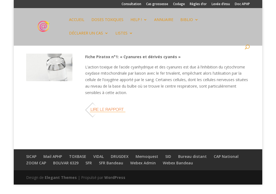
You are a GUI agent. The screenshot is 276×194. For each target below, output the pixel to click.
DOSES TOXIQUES (107, 20)
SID (168, 156)
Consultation (131, 4)
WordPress (114, 177)
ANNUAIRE (163, 20)
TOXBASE (77, 156)
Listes (121, 33)
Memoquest (147, 156)
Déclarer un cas (86, 33)
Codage (179, 4)
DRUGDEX (120, 156)
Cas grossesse (157, 4)
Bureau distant (192, 156)
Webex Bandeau (178, 162)
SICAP (31, 156)
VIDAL (98, 156)
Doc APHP (242, 4)
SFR (88, 162)
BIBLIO (186, 20)
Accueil (76, 20)
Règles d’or (198, 4)
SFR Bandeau (111, 162)
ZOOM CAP (36, 162)
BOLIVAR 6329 (65, 162)
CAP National (226, 156)
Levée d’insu (221, 4)
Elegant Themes (61, 177)
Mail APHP (52, 156)
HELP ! (136, 20)
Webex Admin (143, 162)
